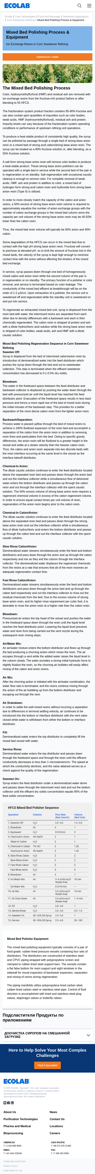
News (53, 1112)
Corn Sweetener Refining (21, 20)
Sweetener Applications (76, 16)
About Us (10, 1112)
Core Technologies (25, 16)
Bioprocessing (13, 1133)
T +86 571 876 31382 (61, 1146)
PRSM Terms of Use (13, 1171)
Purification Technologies (21, 1119)
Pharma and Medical (17, 1126)
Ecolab (8, 16)
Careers (55, 1133)
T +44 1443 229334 (13, 1153)
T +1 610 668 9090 (12, 1146)
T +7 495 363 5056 (60, 1153)
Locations (56, 1126)
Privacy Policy (11, 1166)
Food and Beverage (49, 16)
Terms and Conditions (14, 1162)
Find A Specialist (47, 1065)
